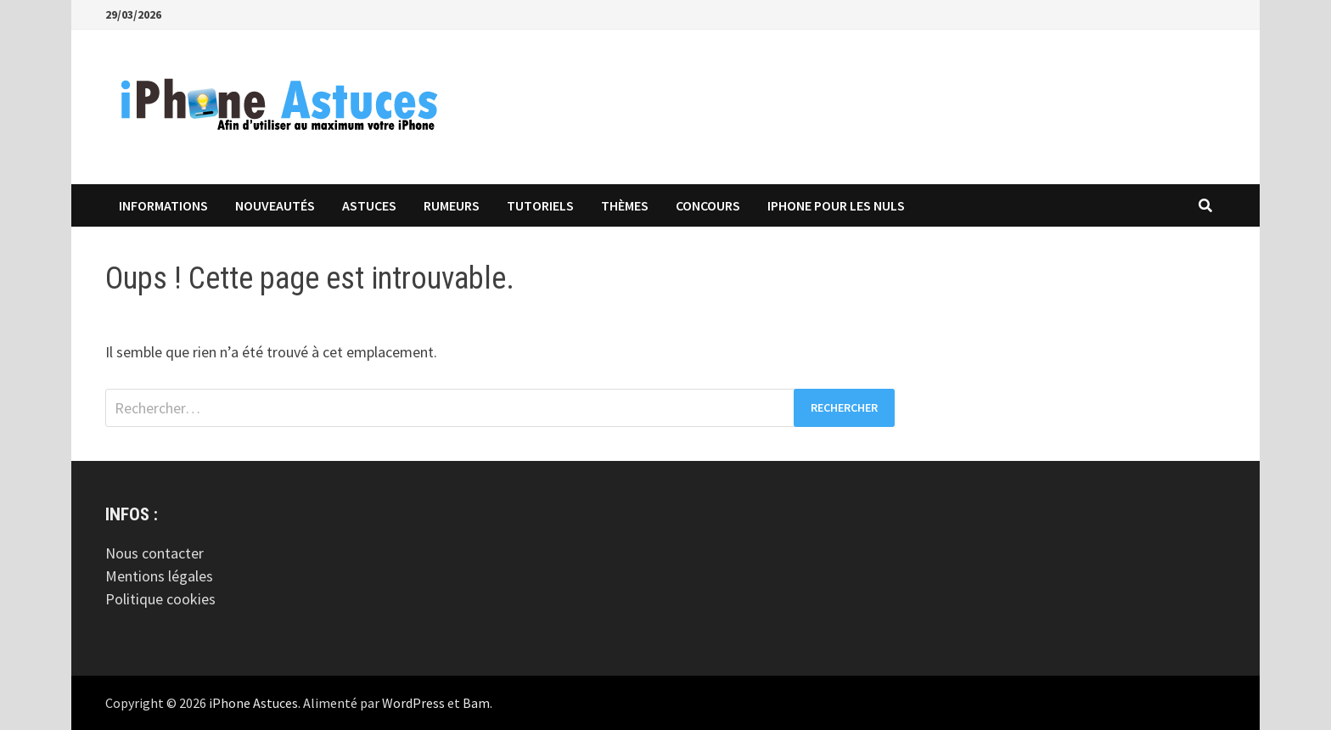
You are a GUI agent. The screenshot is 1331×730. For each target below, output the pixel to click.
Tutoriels (540, 205)
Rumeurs (452, 205)
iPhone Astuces (253, 702)
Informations (163, 205)
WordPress (413, 702)
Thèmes (625, 205)
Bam (476, 702)
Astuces (369, 205)
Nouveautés (275, 205)
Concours (708, 205)
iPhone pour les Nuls (836, 205)
